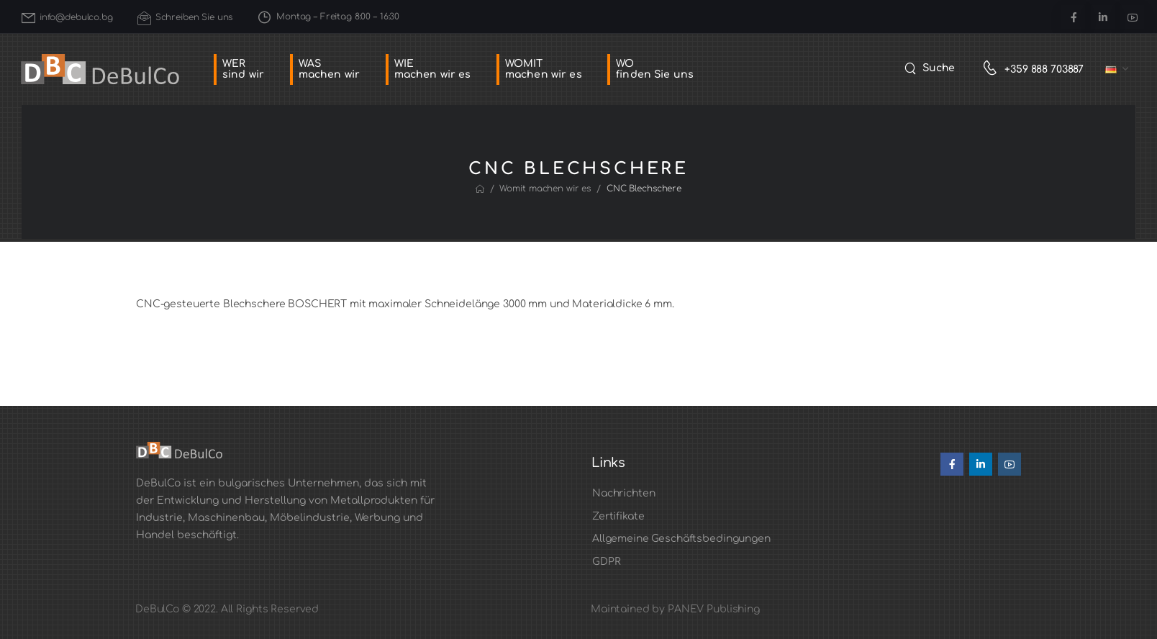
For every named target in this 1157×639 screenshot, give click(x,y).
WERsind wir (243, 69)
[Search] (929, 68)
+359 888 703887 (1044, 69)
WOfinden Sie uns (655, 69)
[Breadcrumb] (480, 189)
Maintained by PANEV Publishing (675, 609)
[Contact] (993, 69)
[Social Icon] (1073, 17)
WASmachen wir (329, 69)
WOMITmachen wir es (543, 69)
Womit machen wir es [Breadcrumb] (545, 188)
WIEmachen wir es (432, 69)
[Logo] (100, 69)
